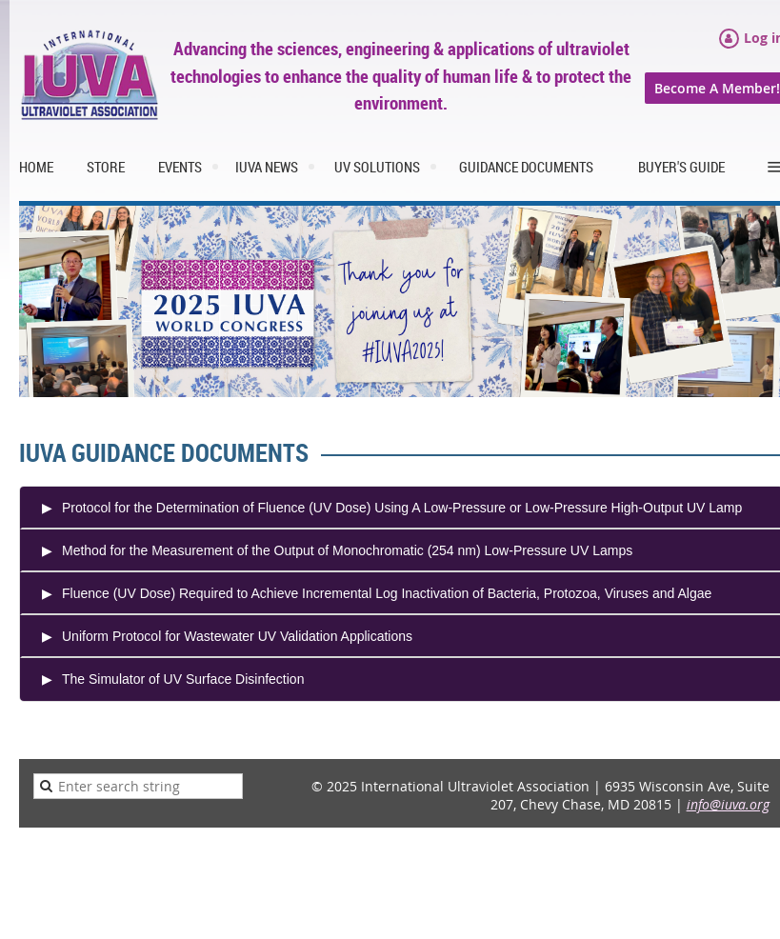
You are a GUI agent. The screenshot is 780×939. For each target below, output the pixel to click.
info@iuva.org (728, 804)
